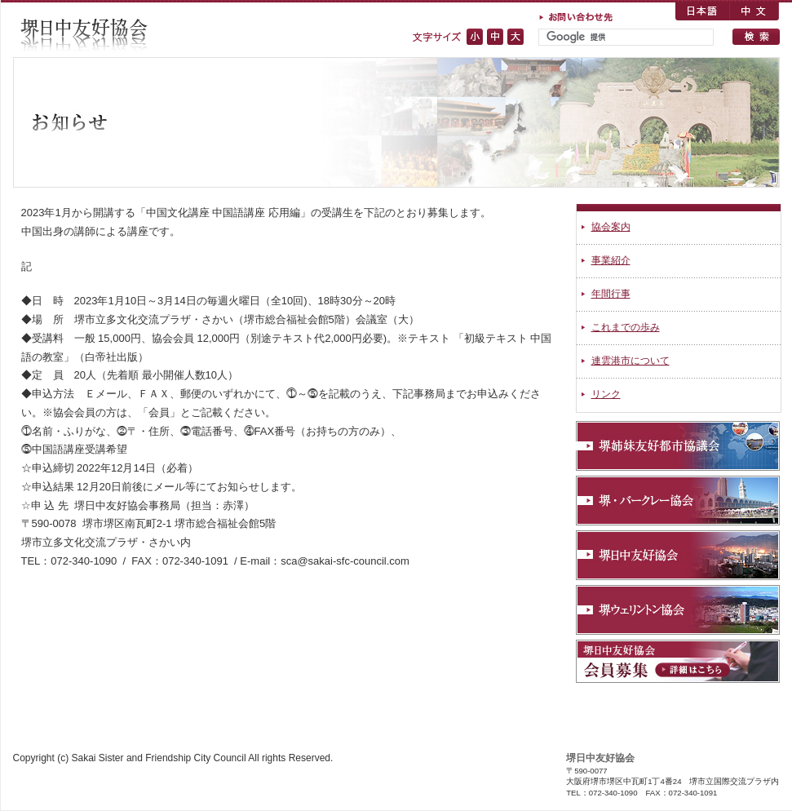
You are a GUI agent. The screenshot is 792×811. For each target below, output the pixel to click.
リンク (606, 394)
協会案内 (611, 227)
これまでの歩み (625, 327)
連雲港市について (630, 360)
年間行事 (611, 293)
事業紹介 (611, 260)
